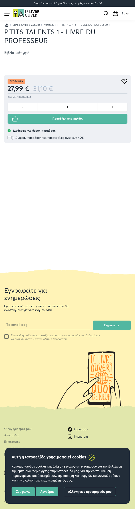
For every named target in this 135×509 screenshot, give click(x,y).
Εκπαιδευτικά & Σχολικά (26, 24)
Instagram (78, 437)
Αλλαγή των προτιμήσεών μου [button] (90, 491)
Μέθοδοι (49, 24)
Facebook (78, 429)
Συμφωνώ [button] (23, 491)
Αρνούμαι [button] (47, 491)
